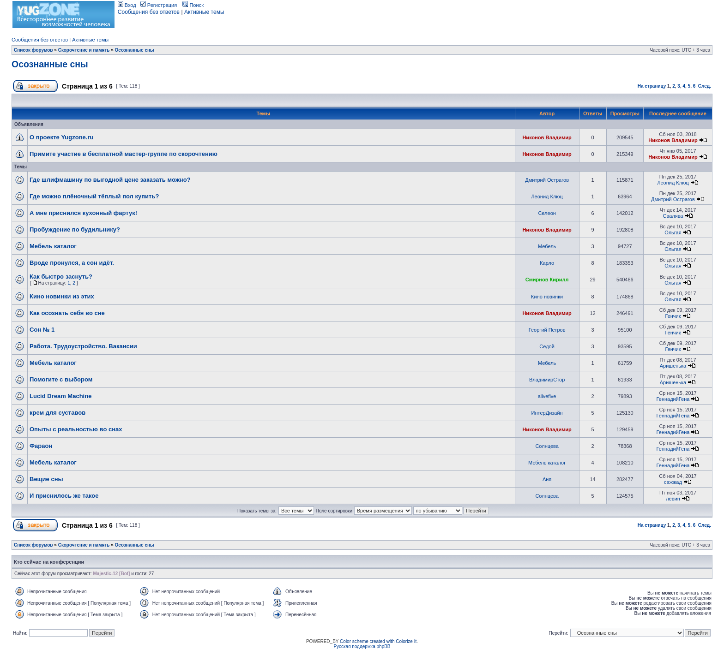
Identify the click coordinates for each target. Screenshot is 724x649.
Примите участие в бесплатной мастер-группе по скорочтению (123, 153)
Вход (127, 5)
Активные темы (204, 12)
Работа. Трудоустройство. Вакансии (83, 346)
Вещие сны (46, 479)
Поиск (193, 5)
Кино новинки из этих (62, 296)
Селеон (546, 213)
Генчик (673, 316)
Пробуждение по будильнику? (75, 229)
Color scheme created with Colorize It (378, 641)
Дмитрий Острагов (547, 180)
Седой (547, 346)
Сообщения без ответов (149, 12)
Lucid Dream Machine (60, 396)
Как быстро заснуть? (61, 276)
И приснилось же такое (64, 495)
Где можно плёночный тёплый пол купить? (94, 196)
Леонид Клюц (673, 182)
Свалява (673, 216)
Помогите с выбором (61, 379)
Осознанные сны (134, 50)
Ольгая (672, 232)
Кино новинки (547, 296)
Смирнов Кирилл (547, 279)
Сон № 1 (42, 329)
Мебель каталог (53, 246)
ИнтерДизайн (547, 413)
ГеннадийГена (673, 399)
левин (673, 498)
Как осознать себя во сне (67, 313)
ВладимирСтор (547, 379)
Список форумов (33, 50)
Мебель (547, 246)
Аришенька (673, 366)
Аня (547, 479)
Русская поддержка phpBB (361, 646)
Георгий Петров (547, 330)
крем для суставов (57, 412)
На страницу (652, 86)
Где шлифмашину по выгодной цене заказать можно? (110, 179)
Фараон (41, 445)
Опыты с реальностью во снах (76, 429)
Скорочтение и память (84, 50)
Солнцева (546, 446)
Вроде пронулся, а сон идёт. (72, 262)
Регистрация (158, 5)
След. (704, 86)
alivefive (547, 396)
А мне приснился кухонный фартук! (83, 212)
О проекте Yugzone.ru (61, 137)
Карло (547, 263)
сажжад (673, 482)
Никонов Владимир (546, 137)
